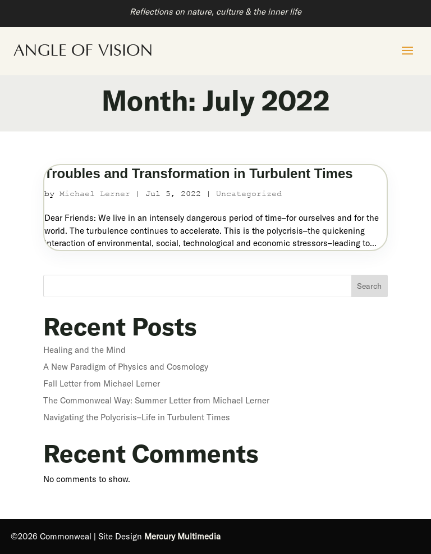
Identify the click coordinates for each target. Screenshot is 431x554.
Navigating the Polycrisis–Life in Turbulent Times (136, 417)
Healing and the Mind (84, 349)
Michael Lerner (94, 193)
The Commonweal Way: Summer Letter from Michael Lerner (156, 400)
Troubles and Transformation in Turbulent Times (198, 173)
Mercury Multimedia (182, 536)
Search (369, 286)
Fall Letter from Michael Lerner (101, 383)
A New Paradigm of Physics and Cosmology (125, 366)
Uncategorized (249, 193)
